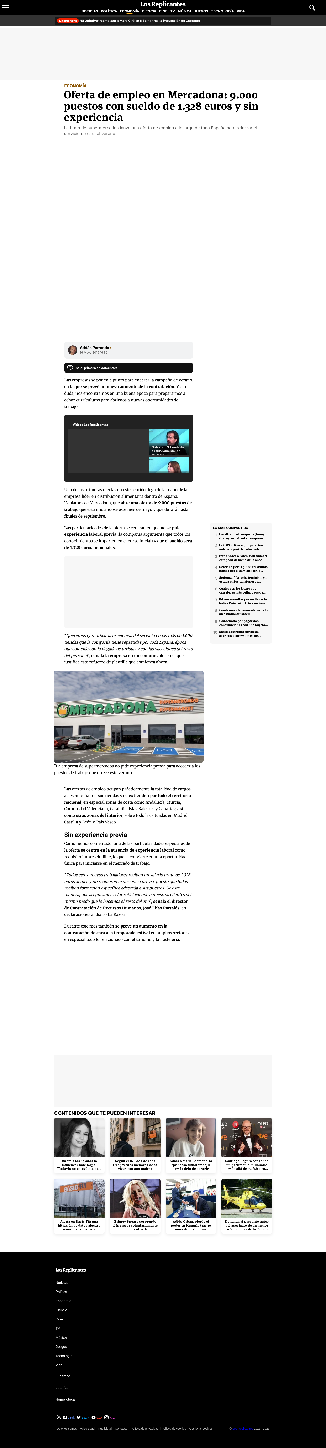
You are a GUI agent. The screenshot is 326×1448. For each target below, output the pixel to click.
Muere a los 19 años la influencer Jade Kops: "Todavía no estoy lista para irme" (79, 1165)
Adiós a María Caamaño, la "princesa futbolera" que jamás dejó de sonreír (191, 1165)
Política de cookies (174, 1428)
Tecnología (222, 11)
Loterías (62, 1388)
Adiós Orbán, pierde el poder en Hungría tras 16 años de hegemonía (191, 1225)
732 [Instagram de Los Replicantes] (112, 1417)
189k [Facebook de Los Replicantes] (71, 1417)
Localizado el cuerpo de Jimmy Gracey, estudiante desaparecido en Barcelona (243, 536)
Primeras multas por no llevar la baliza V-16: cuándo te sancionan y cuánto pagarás (243, 601)
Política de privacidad (144, 1428)
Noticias (89, 11)
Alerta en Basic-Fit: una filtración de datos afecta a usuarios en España (79, 1225)
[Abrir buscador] (312, 8)
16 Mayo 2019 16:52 (93, 352)
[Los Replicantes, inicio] (163, 4)
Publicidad (105, 1428)
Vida (241, 11)
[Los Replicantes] (242, 1428)
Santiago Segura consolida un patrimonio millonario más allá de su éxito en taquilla (246, 1165)
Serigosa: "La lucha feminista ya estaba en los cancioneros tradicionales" (243, 580)
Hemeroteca (65, 1399)
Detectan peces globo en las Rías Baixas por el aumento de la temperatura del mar (243, 569)
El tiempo (63, 1376)
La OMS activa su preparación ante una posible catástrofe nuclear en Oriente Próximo (241, 547)
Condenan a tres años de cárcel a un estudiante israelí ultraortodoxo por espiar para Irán (243, 612)
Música (184, 11)
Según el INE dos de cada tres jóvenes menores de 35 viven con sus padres (135, 1165)
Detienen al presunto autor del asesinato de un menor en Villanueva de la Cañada (247, 1225)
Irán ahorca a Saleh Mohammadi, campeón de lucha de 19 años (243, 558)
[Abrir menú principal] (5, 7)
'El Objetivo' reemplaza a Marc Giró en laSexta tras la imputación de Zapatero (128, 20)
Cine (163, 11)
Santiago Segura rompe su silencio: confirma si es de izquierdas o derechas (239, 634)
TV (172, 11)
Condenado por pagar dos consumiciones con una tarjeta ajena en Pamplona (242, 623)
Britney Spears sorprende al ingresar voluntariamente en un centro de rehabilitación (135, 1225)
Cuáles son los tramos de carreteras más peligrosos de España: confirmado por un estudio (241, 590)
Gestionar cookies (200, 1428)
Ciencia (149, 11)
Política (109, 11)
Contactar (121, 1428)
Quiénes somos (67, 1428)
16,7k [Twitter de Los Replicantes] (85, 1417)
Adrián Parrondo (95, 347)
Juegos (201, 11)
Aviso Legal (87, 1428)
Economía (129, 11)
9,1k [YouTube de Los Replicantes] (99, 1417)
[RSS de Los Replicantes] (59, 1417)
